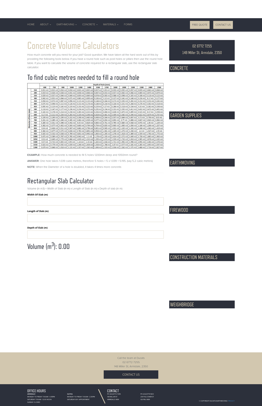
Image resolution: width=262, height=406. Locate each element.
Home (31, 24)
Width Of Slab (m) (37, 194)
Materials (110, 24)
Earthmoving (67, 24)
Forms (128, 24)
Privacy (231, 401)
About (45, 24)
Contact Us (223, 24)
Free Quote (199, 24)
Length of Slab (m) (38, 211)
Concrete (90, 24)
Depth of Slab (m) (37, 227)
